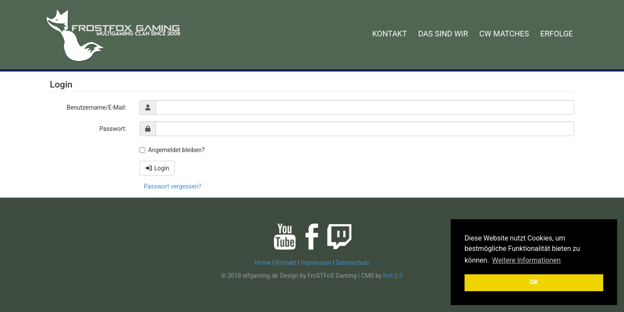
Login (157, 168)
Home (262, 262)
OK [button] (534, 282)
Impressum (316, 262)
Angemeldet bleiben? (172, 149)
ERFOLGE (556, 33)
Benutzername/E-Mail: (97, 107)
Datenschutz (353, 262)
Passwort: (112, 128)
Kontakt (285, 262)
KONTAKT (389, 33)
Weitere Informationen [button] (526, 260)
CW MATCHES (504, 33)
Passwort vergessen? (173, 186)
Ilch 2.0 (393, 275)
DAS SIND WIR (443, 33)
